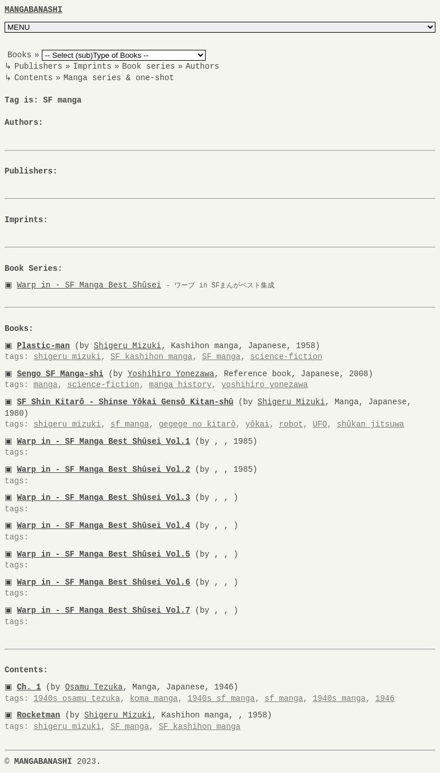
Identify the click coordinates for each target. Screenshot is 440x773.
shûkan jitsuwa (370, 424)
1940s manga (339, 698)
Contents (33, 77)
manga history (180, 385)
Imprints (92, 66)
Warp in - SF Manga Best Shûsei (91, 285)
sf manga (130, 424)
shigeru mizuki (67, 357)
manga (45, 385)
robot (291, 424)
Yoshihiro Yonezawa (172, 373)
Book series (148, 66)
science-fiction (286, 357)
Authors (202, 66)
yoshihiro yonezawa (264, 385)
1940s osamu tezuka (76, 698)
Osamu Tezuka (96, 686)
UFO (320, 424)
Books (19, 55)
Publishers (38, 66)
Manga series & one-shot (119, 77)
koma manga (153, 698)
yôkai (257, 424)
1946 (385, 698)
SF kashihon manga (151, 357)
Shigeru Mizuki (130, 345)
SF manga (221, 357)
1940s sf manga (221, 698)
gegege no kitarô (197, 424)
